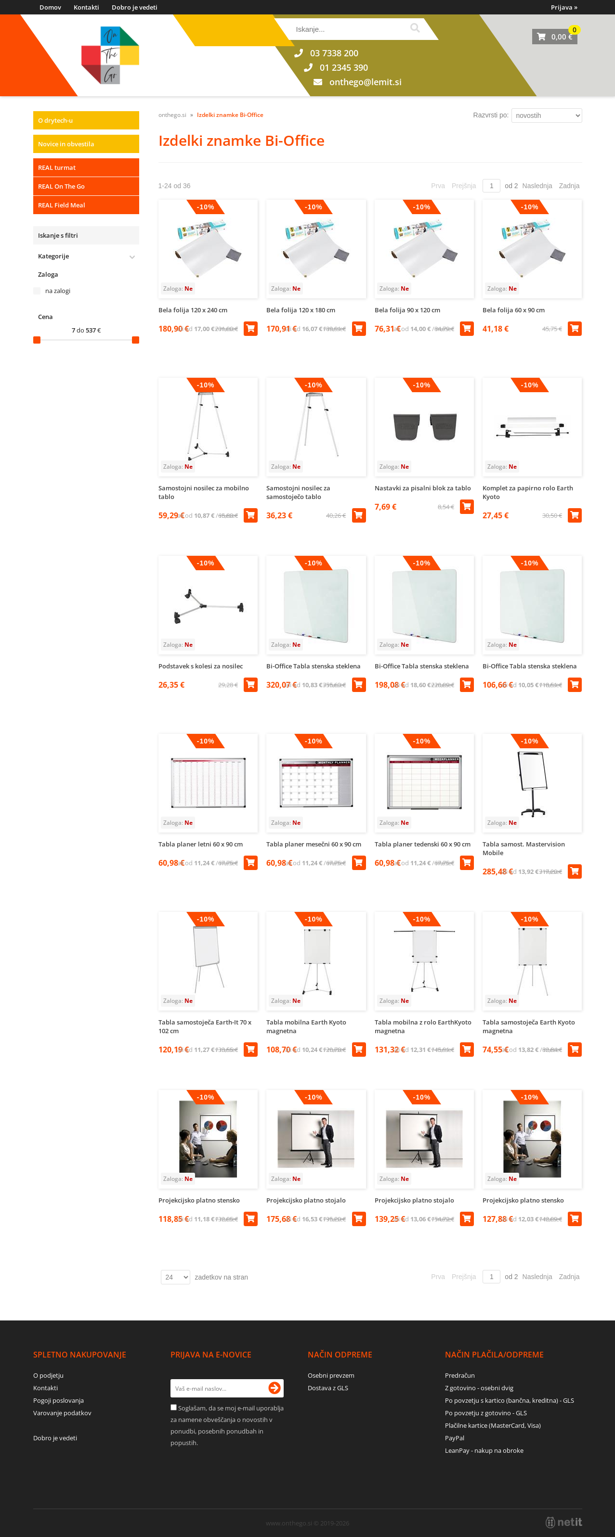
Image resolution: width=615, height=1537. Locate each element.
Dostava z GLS (328, 1387)
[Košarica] (554, 36)
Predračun (460, 1375)
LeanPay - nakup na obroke (484, 1450)
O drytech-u (55, 120)
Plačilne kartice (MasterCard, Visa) (493, 1425)
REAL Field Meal (61, 205)
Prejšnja (464, 186)
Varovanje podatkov (62, 1413)
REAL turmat (57, 167)
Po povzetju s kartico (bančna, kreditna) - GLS (509, 1400)
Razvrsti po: (491, 115)
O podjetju (48, 1375)
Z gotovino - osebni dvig (479, 1387)
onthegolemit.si (365, 82)
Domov (50, 7)
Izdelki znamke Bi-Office (230, 115)
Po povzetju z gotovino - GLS (486, 1413)
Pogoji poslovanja (58, 1400)
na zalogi (57, 290)
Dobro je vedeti (134, 7)
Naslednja (537, 186)
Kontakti (86, 7)
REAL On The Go (61, 186)
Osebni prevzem (331, 1375)
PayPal (454, 1438)
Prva (438, 186)
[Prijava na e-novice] (274, 1388)
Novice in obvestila (66, 144)
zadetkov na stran (222, 1277)
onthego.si (172, 115)
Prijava (564, 7)
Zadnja (569, 186)
